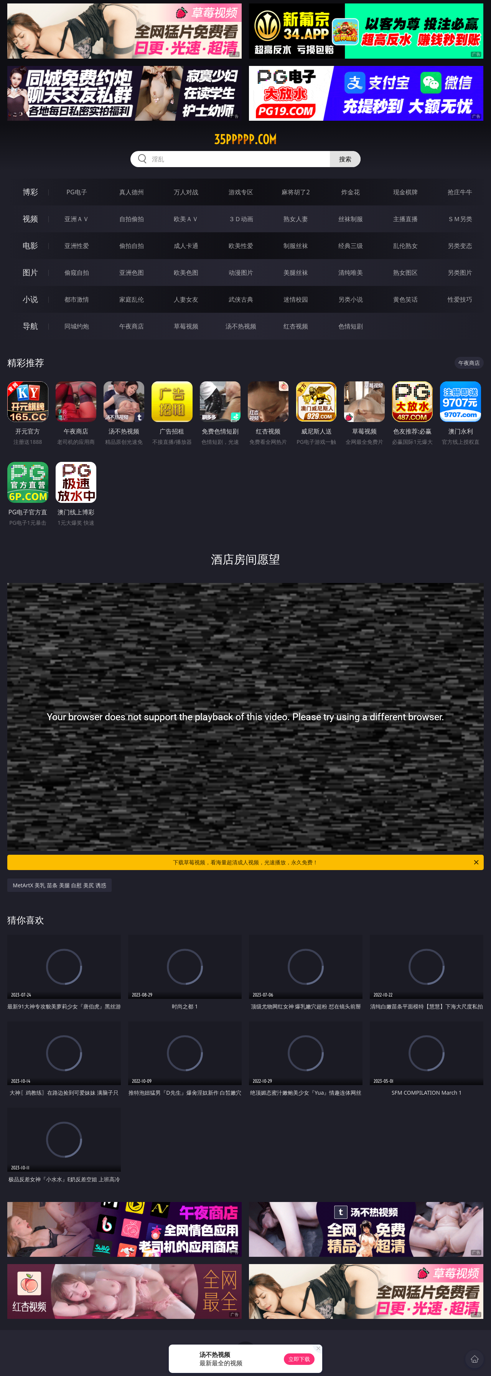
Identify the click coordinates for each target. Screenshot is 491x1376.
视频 (30, 218)
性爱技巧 (460, 299)
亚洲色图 (131, 272)
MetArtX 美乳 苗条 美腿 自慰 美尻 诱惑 (59, 885)
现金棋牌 (405, 192)
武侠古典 (241, 299)
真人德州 (131, 192)
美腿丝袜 (295, 272)
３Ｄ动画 (241, 219)
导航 (30, 326)
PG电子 (76, 192)
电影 (30, 245)
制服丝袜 (295, 245)
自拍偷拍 (131, 219)
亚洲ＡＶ (76, 219)
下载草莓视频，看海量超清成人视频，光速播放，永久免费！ (326, 862)
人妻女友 (186, 299)
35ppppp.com (245, 139)
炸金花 (350, 192)
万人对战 (186, 192)
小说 (30, 299)
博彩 (30, 192)
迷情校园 (295, 299)
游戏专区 (241, 192)
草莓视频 (186, 326)
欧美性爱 (241, 245)
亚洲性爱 (76, 245)
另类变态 (460, 245)
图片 (30, 272)
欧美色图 (186, 272)
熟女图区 (405, 272)
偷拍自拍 (131, 245)
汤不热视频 (241, 326)
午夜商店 (131, 326)
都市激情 (76, 299)
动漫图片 (241, 272)
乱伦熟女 (405, 245)
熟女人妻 (295, 219)
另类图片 (460, 272)
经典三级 (350, 245)
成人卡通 (186, 245)
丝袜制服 (350, 219)
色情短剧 (350, 326)
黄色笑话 (405, 299)
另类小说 (350, 299)
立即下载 (299, 1359)
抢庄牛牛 (460, 192)
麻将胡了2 (296, 192)
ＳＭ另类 (460, 219)
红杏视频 (295, 326)
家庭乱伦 (131, 299)
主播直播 (405, 219)
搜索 (345, 159)
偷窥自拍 (76, 272)
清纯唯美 (350, 272)
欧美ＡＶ (186, 219)
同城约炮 (76, 326)
